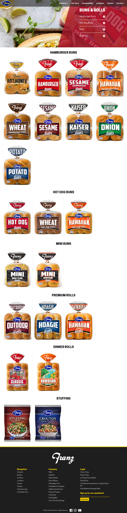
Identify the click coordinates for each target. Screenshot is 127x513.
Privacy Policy (84, 475)
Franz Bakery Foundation (56, 486)
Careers (19, 483)
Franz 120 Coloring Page (56, 500)
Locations (20, 481)
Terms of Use (84, 472)
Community (52, 495)
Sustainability (53, 498)
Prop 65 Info (84, 481)
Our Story (20, 478)
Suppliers (52, 475)
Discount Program (54, 492)
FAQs (50, 472)
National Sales (53, 478)
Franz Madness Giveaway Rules (90, 488)
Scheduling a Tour (54, 483)
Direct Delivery (53, 481)
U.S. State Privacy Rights (88, 478)
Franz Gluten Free (22, 492)
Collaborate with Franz (56, 489)
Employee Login (22, 489)
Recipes (19, 475)
